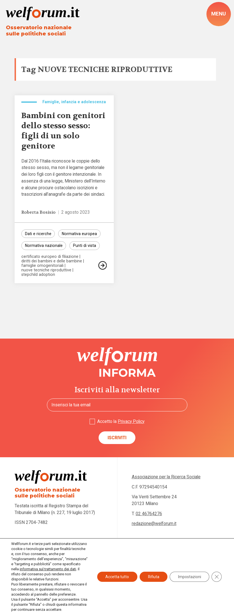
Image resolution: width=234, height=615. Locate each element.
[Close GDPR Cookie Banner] (217, 577)
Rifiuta (153, 577)
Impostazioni (189, 577)
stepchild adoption (38, 275)
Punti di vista (84, 246)
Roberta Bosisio (38, 212)
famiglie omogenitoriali (42, 266)
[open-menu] (218, 14)
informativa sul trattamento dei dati (48, 569)
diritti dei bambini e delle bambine (51, 262)
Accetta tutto (116, 577)
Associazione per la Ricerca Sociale (166, 477)
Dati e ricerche (38, 234)
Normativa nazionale (44, 246)
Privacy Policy (131, 421)
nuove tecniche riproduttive (46, 271)
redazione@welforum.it (154, 523)
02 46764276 (149, 514)
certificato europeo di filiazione (49, 257)
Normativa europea (79, 234)
